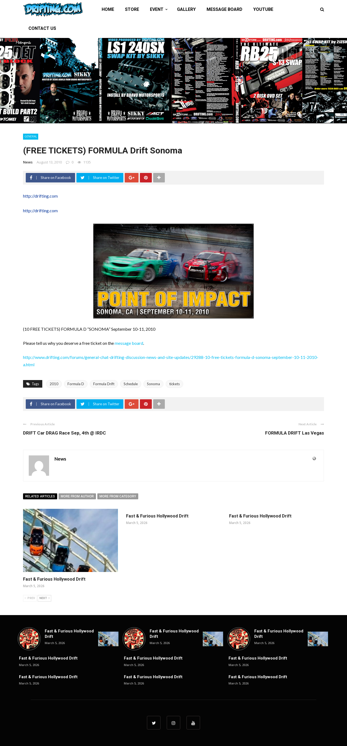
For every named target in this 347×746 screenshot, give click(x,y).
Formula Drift (103, 384)
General (30, 136)
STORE (132, 9)
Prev (30, 598)
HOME (108, 9)
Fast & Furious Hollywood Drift (54, 579)
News (28, 162)
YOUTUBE (263, 9)
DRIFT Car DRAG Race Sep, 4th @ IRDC (64, 433)
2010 (54, 384)
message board (129, 343)
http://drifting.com (40, 195)
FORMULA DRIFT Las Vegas (294, 433)
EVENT (156, 9)
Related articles (40, 496)
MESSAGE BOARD (224, 9)
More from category (117, 496)
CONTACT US (42, 28)
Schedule (131, 384)
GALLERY (186, 9)
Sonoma (153, 384)
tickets (174, 384)
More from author (77, 496)
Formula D (76, 384)
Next (44, 598)
